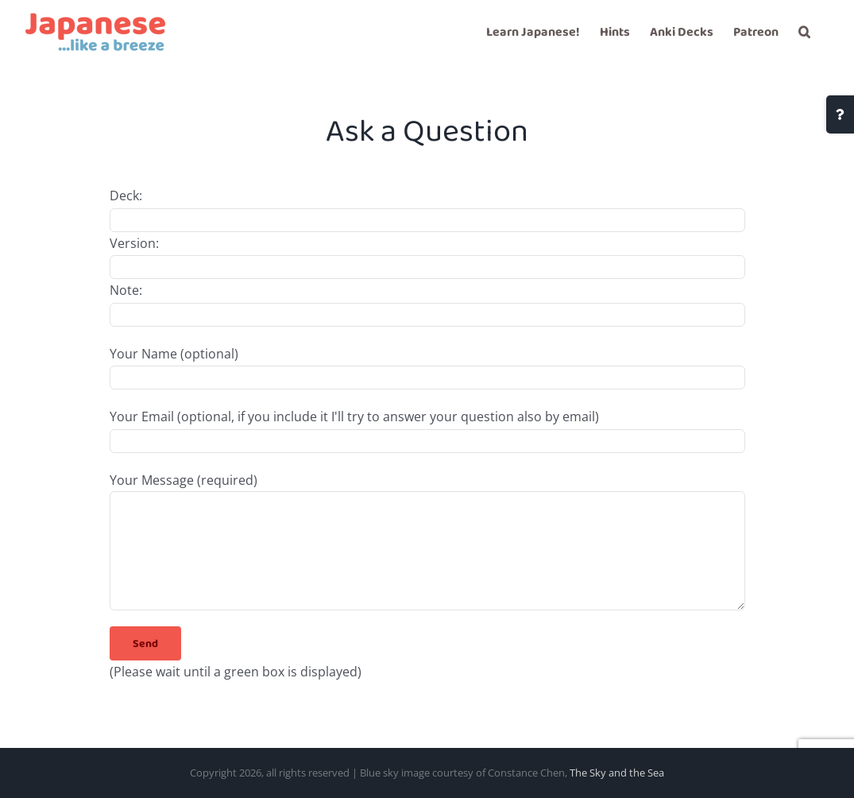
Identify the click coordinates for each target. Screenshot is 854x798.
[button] (804, 32)
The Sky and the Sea (617, 772)
